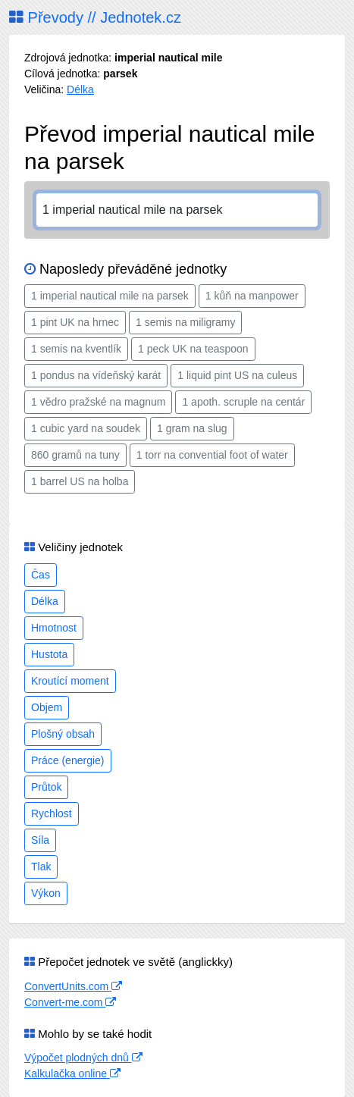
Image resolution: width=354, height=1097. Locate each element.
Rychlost (51, 813)
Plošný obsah (63, 734)
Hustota (49, 654)
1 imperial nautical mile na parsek (110, 296)
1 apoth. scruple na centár (243, 402)
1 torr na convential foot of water (212, 455)
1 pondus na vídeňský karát (96, 375)
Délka (80, 89)
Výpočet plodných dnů (83, 1058)
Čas (40, 575)
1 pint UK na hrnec (75, 322)
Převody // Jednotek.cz (95, 17)
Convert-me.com (70, 1002)
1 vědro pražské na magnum (98, 402)
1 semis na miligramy (185, 322)
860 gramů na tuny (75, 455)
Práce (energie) (68, 760)
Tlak (41, 866)
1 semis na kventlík (76, 349)
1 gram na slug (192, 428)
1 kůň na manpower (252, 296)
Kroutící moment (70, 681)
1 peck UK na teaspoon (193, 349)
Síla (40, 840)
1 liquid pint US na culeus (237, 375)
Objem (46, 707)
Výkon (46, 893)
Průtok (46, 787)
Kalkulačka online (72, 1073)
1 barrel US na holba (79, 481)
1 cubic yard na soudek (85, 428)
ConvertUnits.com (73, 986)
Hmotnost (54, 628)
